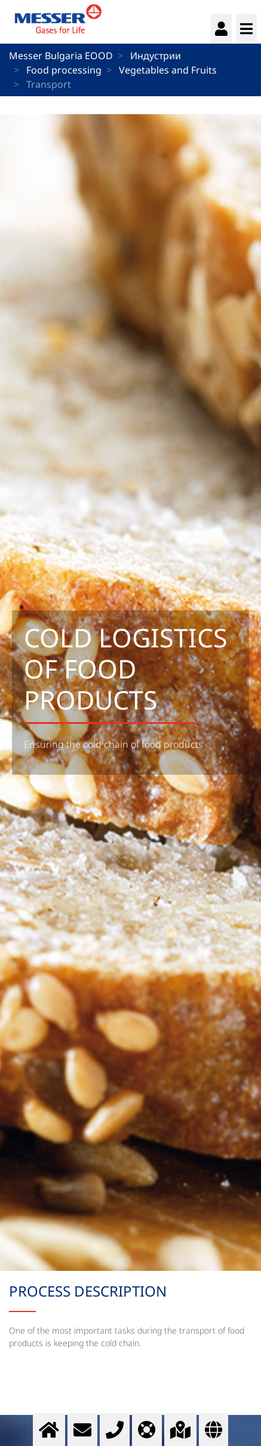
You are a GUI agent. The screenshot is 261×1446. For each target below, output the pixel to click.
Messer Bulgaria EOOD (61, 55)
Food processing (64, 70)
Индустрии (155, 55)
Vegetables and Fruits (168, 70)
